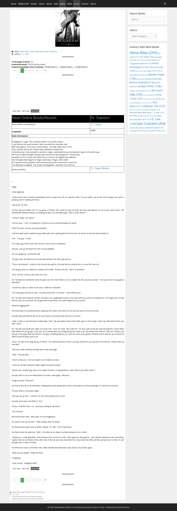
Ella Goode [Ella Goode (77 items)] (153, 60)
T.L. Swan (25, 54)
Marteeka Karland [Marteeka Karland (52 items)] (137, 110)
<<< (14, 70)
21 (37, 70)
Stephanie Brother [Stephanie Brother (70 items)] (154, 128)
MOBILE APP (23, 3)
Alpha (62, 3)
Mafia (69, 3)
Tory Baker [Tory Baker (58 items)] (135, 131)
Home (13, 3)
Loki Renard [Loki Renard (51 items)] (148, 99)
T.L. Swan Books (99, 168)
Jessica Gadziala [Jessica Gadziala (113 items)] (141, 82)
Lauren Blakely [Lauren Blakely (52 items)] (149, 95)
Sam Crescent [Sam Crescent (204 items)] (151, 123)
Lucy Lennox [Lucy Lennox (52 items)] (146, 103)
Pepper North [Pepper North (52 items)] (150, 116)
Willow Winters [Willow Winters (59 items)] (158, 131)
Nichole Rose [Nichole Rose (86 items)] (138, 112)
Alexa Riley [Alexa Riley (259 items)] (143, 52)
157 (45, 70)
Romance (53, 51)
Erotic (76, 3)
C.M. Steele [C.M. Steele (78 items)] (146, 57)
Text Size (35, 111)
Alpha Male (24, 51)
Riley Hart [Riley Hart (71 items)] (143, 119)
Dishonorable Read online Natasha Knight (27, 496)
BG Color (26, 111)
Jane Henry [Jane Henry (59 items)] (143, 75)
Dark (56, 3)
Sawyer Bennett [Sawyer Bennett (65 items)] (137, 128)
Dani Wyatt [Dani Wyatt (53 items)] (141, 60)
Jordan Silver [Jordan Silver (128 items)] (149, 86)
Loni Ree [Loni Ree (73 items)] (159, 99)
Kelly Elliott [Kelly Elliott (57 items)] (144, 91)
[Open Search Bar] (165, 3)
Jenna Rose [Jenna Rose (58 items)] (142, 79)
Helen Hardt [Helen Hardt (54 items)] (141, 71)
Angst (32, 51)
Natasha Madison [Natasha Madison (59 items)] (152, 110)
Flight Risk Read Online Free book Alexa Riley (27, 499)
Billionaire (39, 51)
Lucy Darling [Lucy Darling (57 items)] (135, 103)
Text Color (16, 111)
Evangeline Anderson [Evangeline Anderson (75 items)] (140, 63)
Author (34, 3)
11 (33, 70)
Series (49, 3)
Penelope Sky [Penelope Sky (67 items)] (137, 115)
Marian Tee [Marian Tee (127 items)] (154, 106)
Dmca (93, 3)
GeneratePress (123, 507)
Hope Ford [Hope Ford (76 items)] (153, 71)
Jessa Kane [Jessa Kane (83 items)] (155, 78)
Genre (41, 3)
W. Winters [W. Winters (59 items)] (146, 131)
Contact (84, 3)
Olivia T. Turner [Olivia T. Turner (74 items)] (155, 112)
